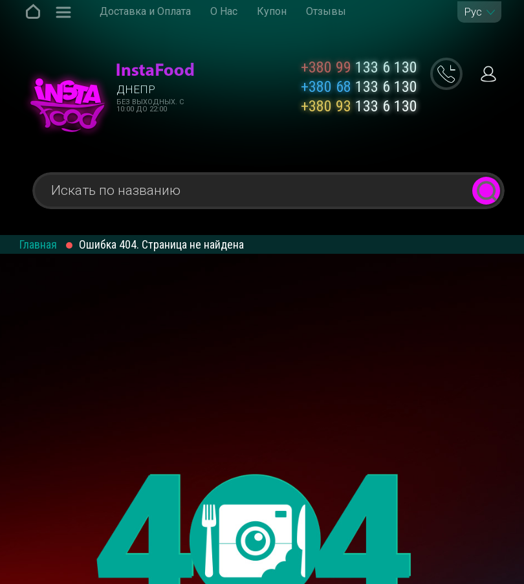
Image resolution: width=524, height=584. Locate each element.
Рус (473, 11)
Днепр (135, 89)
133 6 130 (359, 67)
